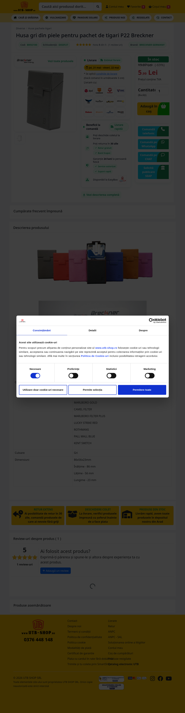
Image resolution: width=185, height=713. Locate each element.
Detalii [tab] (92, 330)
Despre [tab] (143, 330)
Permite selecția (92, 389)
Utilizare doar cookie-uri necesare (43, 389)
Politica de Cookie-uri (95, 355)
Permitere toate (142, 389)
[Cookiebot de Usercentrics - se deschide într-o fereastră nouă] (151, 320)
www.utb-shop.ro (106, 347)
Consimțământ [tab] (42, 330)
